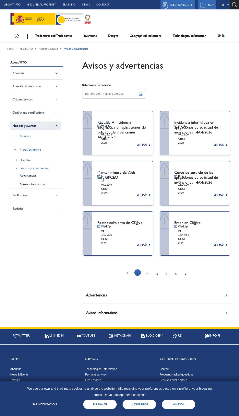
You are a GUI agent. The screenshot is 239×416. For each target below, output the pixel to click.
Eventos (26, 160)
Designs (113, 36)
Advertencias (28, 175)
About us (18, 73)
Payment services (96, 374)
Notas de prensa (30, 149)
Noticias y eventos (48, 49)
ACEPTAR (178, 404)
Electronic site (176, 5)
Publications (20, 195)
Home (10, 49)
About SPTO (12, 4)
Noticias (25, 136)
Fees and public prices (173, 380)
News (86, 4)
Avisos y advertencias (76, 49)
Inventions (90, 36)
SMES (221, 36)
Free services (93, 380)
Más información (44, 404)
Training (69, 4)
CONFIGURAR (139, 404)
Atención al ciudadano (26, 86)
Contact (102, 4)
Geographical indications (145, 36)
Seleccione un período (96, 85)
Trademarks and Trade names (53, 36)
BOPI (206, 5)
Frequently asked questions (176, 374)
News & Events (19, 374)
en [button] (225, 4)
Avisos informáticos (32, 184)
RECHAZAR (100, 404)
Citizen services (22, 99)
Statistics (17, 208)
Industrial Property (41, 4)
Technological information (189, 36)
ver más (143, 144)
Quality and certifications (28, 112)
